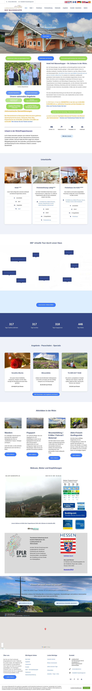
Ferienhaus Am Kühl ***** (74, 187)
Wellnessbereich (44, 278)
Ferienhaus (39, 8)
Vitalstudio (57, 8)
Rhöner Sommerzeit (52, 662)
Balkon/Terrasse (51, 201)
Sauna (83, 200)
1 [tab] (41, 50)
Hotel (31, 8)
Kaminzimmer (21, 280)
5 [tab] (50, 50)
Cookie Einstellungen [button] (76, 688)
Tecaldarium (67, 279)
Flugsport (31, 433)
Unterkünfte (28, 664)
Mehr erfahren (11, 453)
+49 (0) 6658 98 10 (76, 669)
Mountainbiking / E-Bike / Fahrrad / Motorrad (56, 435)
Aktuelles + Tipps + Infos (53, 674)
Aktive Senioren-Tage (52, 666)
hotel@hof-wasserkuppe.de (78, 673)
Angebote (65, 8)
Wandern (8, 433)
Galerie (85, 8)
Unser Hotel (46, 36)
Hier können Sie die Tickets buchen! (22, 121)
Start (26, 8)
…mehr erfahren (10, 677)
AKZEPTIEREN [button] (86, 687)
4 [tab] (48, 50)
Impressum (28, 672)
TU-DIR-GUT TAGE (74, 373)
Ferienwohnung (48, 8)
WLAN (51, 203)
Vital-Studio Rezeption (9, 272)
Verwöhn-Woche (17, 373)
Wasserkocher (46, 203)
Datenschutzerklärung (30, 674)
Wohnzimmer (50, 205)
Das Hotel (27, 659)
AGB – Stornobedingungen (31, 669)
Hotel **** (18, 187)
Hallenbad (74, 265)
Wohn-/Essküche (42, 205)
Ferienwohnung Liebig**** (46, 187)
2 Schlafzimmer (43, 201)
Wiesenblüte (46, 373)
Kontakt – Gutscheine (75, 8)
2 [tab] (44, 50)
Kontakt (27, 667)
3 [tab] (46, 50)
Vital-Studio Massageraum (18, 259)
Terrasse (40, 203)
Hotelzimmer (69, 252)
